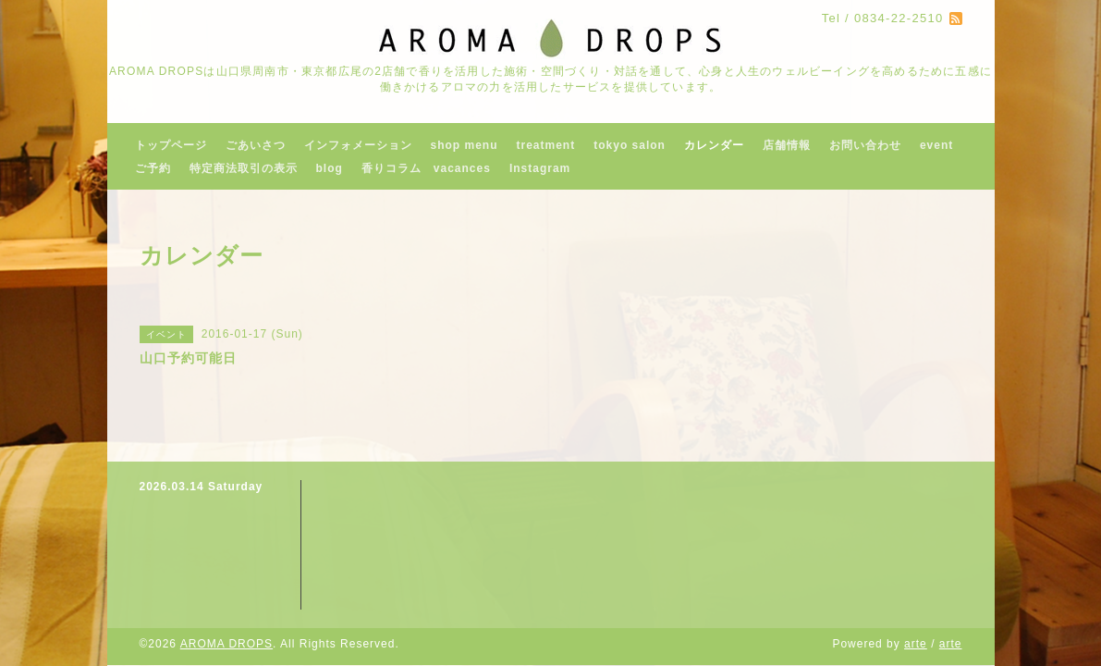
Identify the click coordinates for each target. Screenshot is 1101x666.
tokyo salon (629, 145)
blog (329, 168)
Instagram (539, 168)
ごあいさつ (256, 145)
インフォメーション (358, 145)
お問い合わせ (865, 145)
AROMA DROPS (226, 643)
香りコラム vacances (426, 168)
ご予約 (153, 168)
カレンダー (714, 145)
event (936, 145)
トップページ (171, 145)
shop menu (464, 145)
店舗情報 (787, 145)
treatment (546, 145)
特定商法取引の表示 (244, 168)
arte (915, 643)
